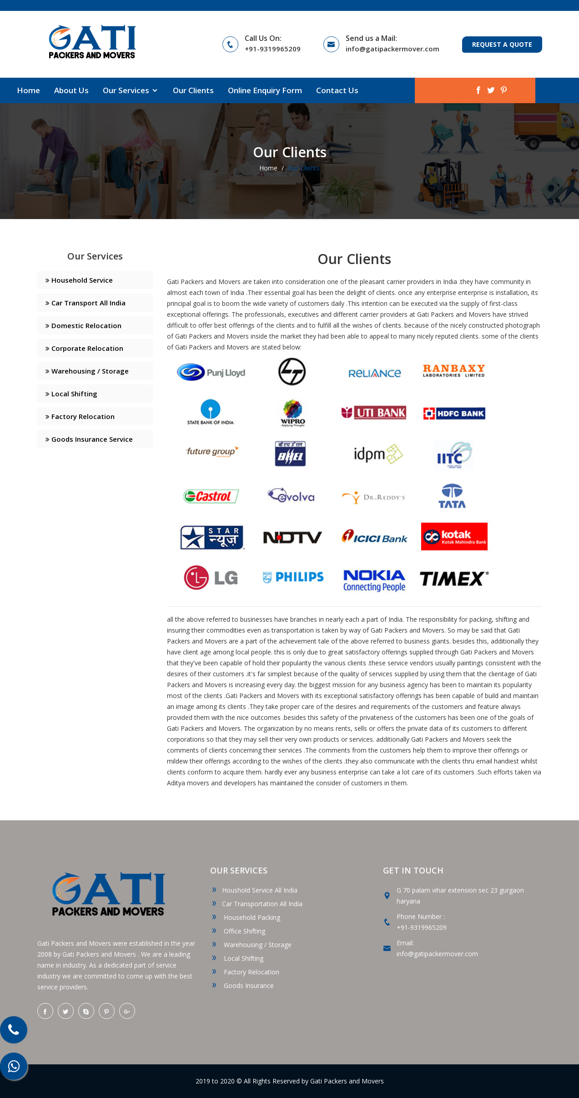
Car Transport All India (85, 302)
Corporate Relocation (84, 348)
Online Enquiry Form (265, 90)
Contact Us (337, 90)
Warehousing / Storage (87, 370)
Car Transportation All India (256, 903)
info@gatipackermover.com (392, 48)
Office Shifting (237, 931)
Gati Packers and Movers (347, 1081)
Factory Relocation (80, 416)
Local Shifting (71, 393)
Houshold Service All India (253, 890)
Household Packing (245, 917)
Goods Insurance (242, 985)
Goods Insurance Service (89, 439)
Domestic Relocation (83, 325)
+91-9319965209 (273, 48)
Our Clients (193, 90)
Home (28, 90)
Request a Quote (502, 44)
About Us (71, 90)
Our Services (131, 90)
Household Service (79, 279)
